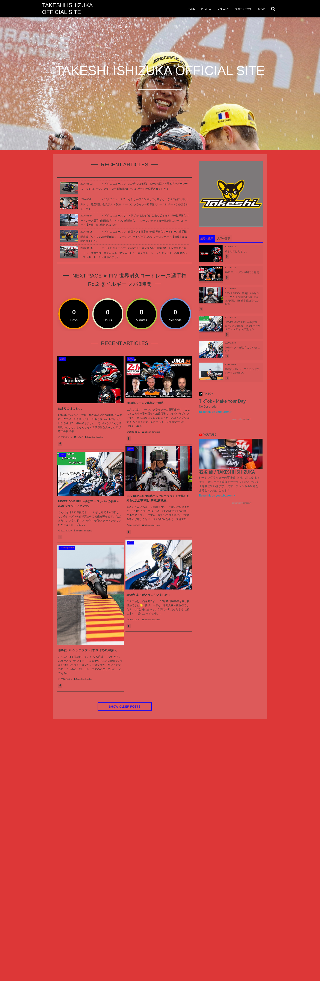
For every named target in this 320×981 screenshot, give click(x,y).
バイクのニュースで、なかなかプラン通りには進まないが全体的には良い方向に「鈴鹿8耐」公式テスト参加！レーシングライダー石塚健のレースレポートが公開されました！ (134, 204)
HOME (191, 9)
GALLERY (223, 9)
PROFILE (206, 9)
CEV (130, 449)
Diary (62, 359)
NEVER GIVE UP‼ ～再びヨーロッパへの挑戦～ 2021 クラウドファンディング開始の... (243, 326)
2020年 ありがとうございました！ (149, 594)
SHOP (261, 9)
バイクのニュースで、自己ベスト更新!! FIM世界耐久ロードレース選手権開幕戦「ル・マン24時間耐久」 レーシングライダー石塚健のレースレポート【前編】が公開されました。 (133, 236)
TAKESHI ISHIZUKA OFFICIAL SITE (67, 8)
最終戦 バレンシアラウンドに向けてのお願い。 (88, 650)
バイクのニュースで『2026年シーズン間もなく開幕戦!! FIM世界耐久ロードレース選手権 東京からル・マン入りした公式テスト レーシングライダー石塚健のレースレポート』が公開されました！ (133, 252)
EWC (130, 359)
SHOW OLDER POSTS (124, 706)
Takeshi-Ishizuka (95, 437)
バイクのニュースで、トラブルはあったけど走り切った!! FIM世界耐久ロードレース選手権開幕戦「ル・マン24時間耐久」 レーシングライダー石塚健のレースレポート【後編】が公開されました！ (134, 220)
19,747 (79, 437)
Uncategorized (67, 548)
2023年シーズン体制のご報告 (145, 403)
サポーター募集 (243, 9)
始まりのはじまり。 (71, 408)
